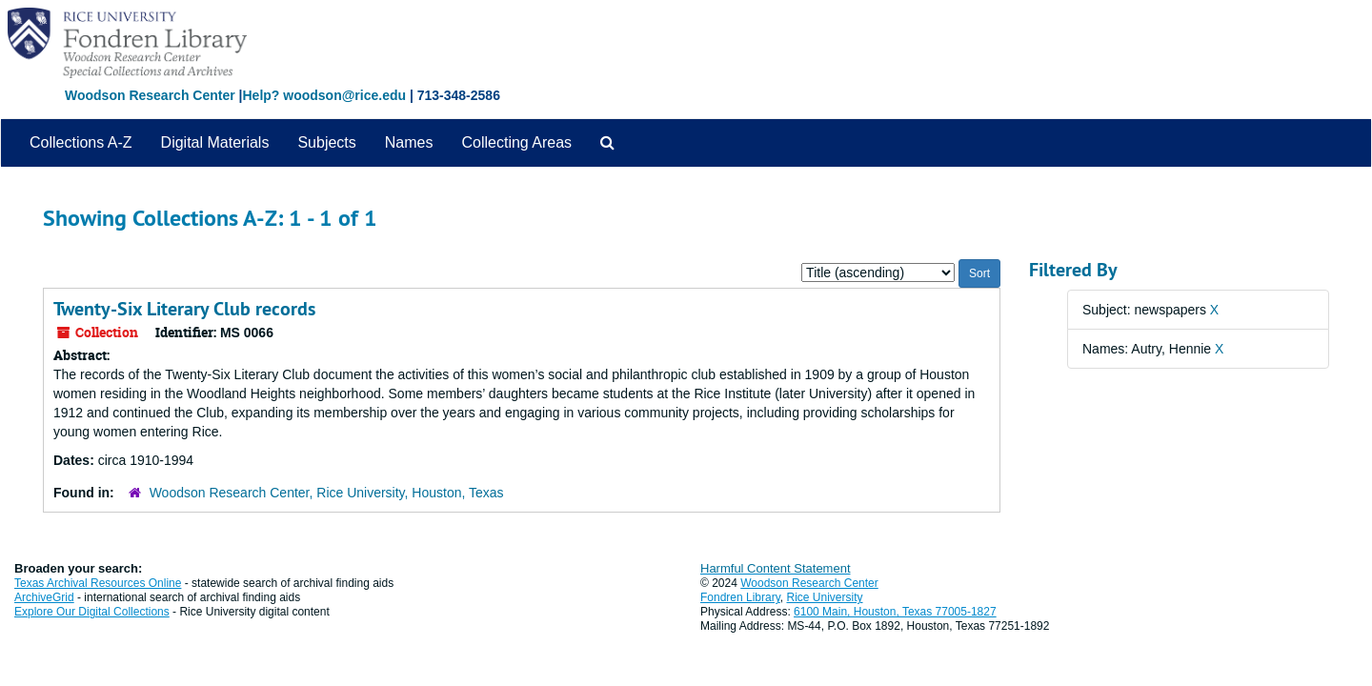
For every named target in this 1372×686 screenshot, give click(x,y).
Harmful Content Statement (775, 568)
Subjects (326, 142)
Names (409, 142)
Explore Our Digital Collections (92, 611)
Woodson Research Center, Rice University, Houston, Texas (327, 492)
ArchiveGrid (44, 597)
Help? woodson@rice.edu (324, 95)
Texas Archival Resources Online (97, 583)
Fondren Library (740, 597)
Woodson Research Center (150, 95)
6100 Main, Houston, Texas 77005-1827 (895, 611)
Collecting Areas (516, 142)
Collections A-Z (81, 142)
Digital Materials (215, 142)
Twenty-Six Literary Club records (184, 308)
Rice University (825, 597)
